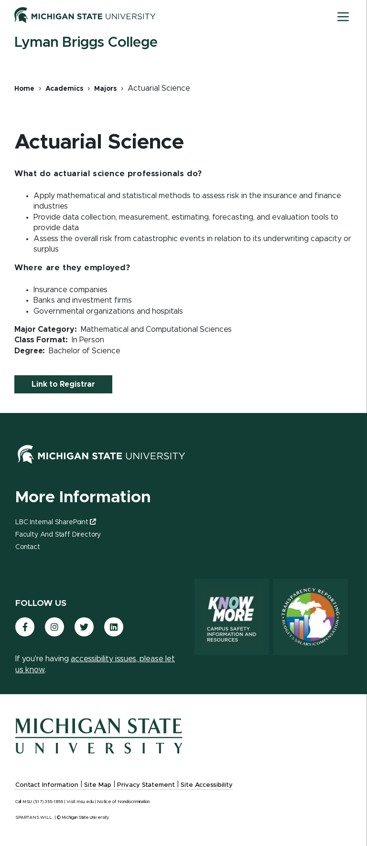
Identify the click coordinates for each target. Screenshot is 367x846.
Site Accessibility (207, 785)
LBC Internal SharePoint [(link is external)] (55, 522)
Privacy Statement (146, 785)
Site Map (97, 785)
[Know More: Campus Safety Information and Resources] (231, 617)
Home (24, 88)
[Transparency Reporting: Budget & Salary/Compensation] (310, 617)
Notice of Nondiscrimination (123, 802)
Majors (105, 88)
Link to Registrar (63, 384)
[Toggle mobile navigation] (343, 16)
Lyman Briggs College (86, 42)
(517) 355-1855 (48, 802)
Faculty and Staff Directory (58, 534)
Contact (27, 547)
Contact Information (46, 785)
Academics (64, 88)
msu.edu (85, 802)
